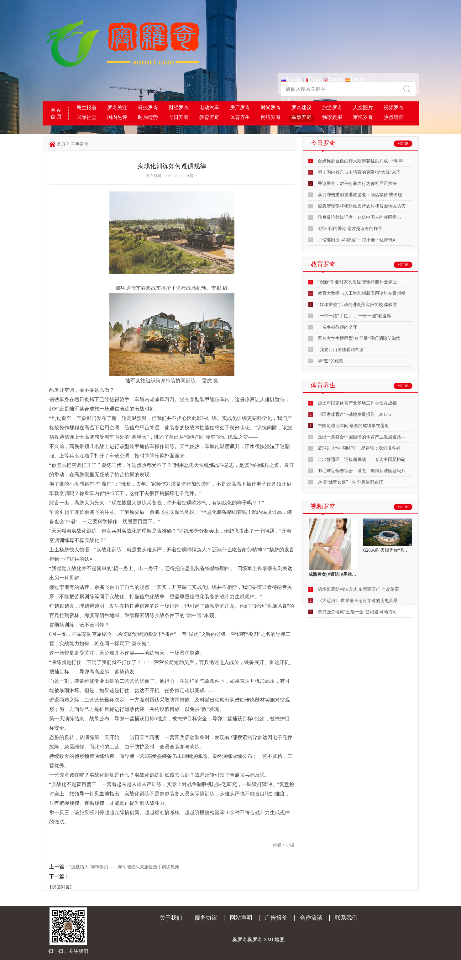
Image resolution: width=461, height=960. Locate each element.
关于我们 (171, 918)
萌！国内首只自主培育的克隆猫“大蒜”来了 (359, 172)
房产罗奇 (240, 107)
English (333, 79)
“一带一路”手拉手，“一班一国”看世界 (354, 316)
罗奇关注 (117, 107)
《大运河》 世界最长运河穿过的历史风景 (358, 600)
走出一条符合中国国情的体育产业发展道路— (362, 437)
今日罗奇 (179, 117)
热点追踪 (394, 117)
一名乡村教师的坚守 (337, 327)
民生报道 (86, 107)
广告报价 (276, 918)
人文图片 (363, 107)
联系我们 (346, 918)
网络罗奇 (271, 117)
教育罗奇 (209, 117)
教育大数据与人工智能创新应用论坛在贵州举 (362, 293)
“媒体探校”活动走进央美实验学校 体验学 (357, 304)
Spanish (355, 79)
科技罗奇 (148, 107)
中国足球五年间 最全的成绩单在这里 (353, 425)
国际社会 (86, 117)
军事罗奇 (301, 117)
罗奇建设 (301, 107)
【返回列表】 (61, 887)
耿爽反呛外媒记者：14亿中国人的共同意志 (359, 217)
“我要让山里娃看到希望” (341, 349)
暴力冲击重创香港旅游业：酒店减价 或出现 (360, 194)
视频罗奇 (394, 107)
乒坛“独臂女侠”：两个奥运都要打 (350, 482)
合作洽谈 (311, 918)
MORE (402, 143)
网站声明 (241, 918)
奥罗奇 (254, 939)
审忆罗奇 (363, 117)
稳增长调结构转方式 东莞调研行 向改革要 (358, 589)
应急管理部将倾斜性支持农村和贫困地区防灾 (362, 206)
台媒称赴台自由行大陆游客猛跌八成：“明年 (360, 161)
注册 (297, 99)
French (312, 79)
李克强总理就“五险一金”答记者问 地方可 (357, 612)
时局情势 (148, 117)
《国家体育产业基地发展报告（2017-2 (355, 414)
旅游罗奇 (332, 107)
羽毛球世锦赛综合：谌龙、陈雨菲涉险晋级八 (362, 470)
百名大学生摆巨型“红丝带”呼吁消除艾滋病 (359, 338)
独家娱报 (332, 117)
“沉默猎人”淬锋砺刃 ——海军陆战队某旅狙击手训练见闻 (124, 867)
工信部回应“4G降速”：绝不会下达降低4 (356, 239)
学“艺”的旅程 (330, 361)
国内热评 (117, 117)
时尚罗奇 (271, 107)
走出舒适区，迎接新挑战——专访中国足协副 (362, 459)
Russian (291, 79)
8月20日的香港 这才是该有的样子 (350, 228)
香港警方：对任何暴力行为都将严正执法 (357, 183)
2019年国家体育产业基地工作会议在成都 (357, 403)
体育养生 (240, 117)
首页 (61, 144)
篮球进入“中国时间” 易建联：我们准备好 (359, 448)
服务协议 (206, 918)
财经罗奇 (179, 107)
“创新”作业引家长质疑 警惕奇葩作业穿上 (357, 282)
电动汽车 (209, 107)
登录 (286, 99)
